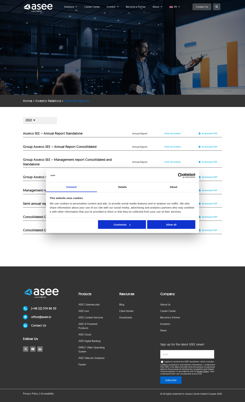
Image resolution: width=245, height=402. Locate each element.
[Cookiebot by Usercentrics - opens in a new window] (180, 175)
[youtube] (33, 349)
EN (177, 6)
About (157, 6)
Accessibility (47, 393)
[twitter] (25, 349)
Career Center (92, 6)
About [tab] (173, 186)
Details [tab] (122, 186)
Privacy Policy (203, 371)
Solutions (71, 6)
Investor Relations (48, 101)
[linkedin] (40, 349)
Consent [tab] (71, 186)
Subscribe (171, 380)
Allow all (171, 224)
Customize (122, 224)
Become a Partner (136, 6)
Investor (113, 6)
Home (27, 101)
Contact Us (202, 6)
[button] (216, 7)
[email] (187, 354)
